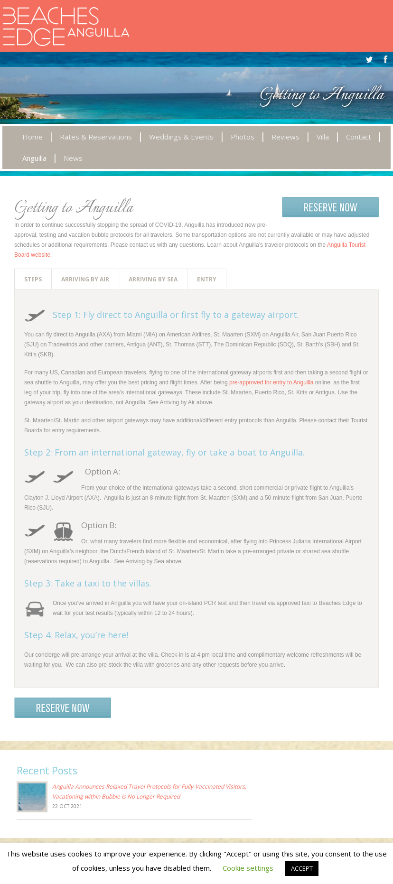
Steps (33, 279)
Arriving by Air (85, 279)
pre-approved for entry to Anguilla (271, 382)
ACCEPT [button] (302, 868)
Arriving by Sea (153, 279)
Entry (206, 279)
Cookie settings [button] (248, 868)
